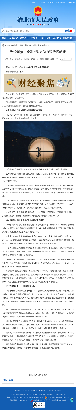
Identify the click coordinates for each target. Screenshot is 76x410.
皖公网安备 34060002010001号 (57, 397)
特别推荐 (46, 45)
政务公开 (35, 38)
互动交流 (56, 38)
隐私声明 (50, 390)
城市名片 (24, 38)
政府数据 (67, 38)
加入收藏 (61, 2)
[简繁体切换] (33, 2)
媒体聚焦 (37, 45)
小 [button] (70, 59)
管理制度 (34, 390)
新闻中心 (28, 45)
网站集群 (41, 2)
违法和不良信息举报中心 (40, 400)
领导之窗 (13, 38)
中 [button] (66, 59)
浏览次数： (8, 59)
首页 (4, 38)
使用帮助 (58, 390)
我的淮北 (51, 2)
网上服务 (45, 38)
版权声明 (26, 390)
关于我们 (18, 390)
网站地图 (71, 2)
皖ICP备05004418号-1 (35, 397)
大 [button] (63, 59)
